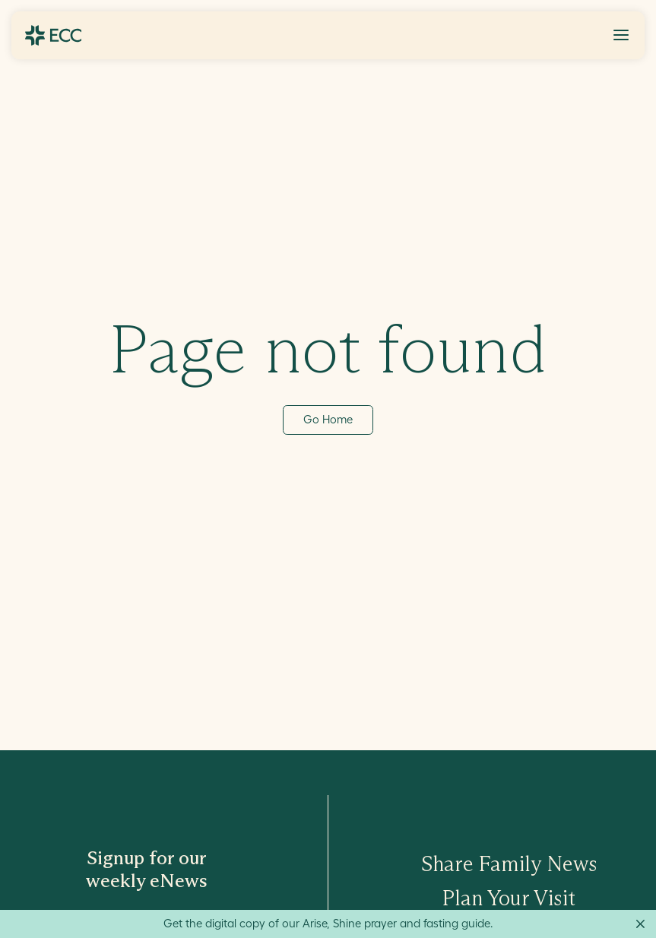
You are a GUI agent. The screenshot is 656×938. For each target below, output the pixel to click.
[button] (621, 35)
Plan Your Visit (508, 898)
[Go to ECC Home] (53, 35)
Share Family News (509, 863)
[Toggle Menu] (621, 35)
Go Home (328, 419)
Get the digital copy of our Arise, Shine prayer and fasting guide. (328, 923)
